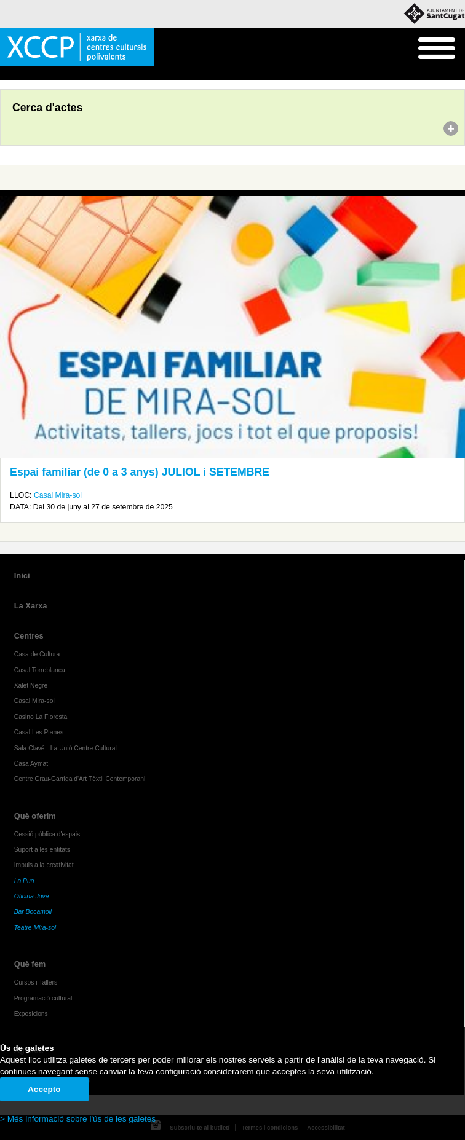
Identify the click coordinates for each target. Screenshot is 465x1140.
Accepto (44, 1089)
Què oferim (35, 815)
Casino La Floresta (41, 716)
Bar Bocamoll (33, 911)
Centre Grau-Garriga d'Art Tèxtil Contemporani (80, 779)
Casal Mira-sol (58, 495)
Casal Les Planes (38, 732)
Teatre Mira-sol (35, 927)
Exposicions (31, 1013)
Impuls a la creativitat (44, 865)
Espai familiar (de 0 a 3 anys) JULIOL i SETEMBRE (139, 472)
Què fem (30, 964)
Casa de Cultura (37, 654)
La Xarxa (30, 605)
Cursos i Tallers (35, 982)
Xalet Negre (31, 685)
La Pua (24, 881)
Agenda (33, 73)
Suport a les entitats (42, 849)
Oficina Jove (31, 896)
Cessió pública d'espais (47, 834)
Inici (6, 73)
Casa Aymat (31, 763)
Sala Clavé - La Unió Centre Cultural (65, 748)
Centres (29, 635)
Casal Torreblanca (39, 670)
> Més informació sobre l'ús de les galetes (78, 1118)
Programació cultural (43, 998)
